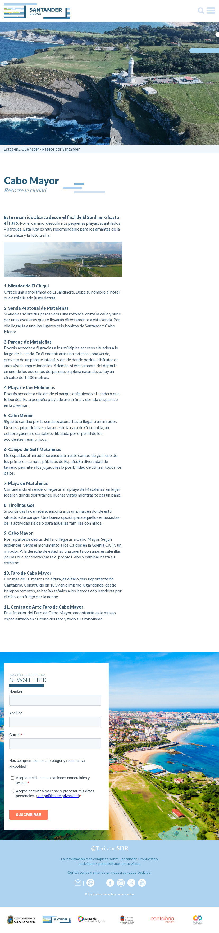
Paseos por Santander (61, 149)
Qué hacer (30, 149)
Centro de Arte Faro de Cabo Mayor (47, 606)
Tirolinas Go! (21, 505)
